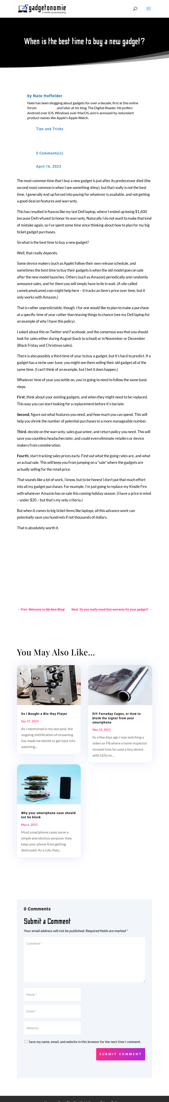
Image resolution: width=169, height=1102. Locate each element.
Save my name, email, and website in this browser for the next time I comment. (85, 1042)
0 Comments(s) (49, 153)
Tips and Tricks (49, 129)
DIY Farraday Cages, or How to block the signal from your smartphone (116, 718)
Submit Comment (120, 1054)
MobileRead (46, 108)
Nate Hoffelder (47, 95)
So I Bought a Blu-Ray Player (44, 714)
